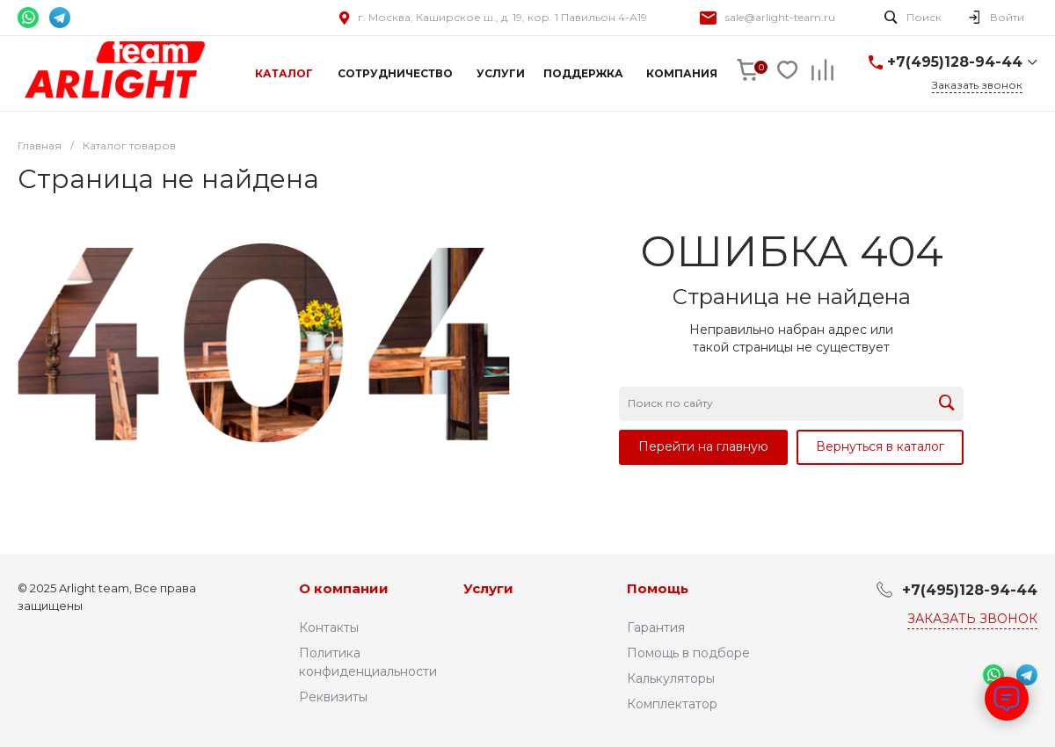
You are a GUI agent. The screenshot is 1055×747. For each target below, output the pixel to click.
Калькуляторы (671, 678)
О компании (344, 588)
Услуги (488, 588)
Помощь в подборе (688, 653)
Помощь (657, 588)
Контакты (329, 627)
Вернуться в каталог (880, 446)
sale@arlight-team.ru (780, 17)
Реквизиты (333, 697)
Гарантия (656, 627)
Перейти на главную (703, 446)
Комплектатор (672, 704)
